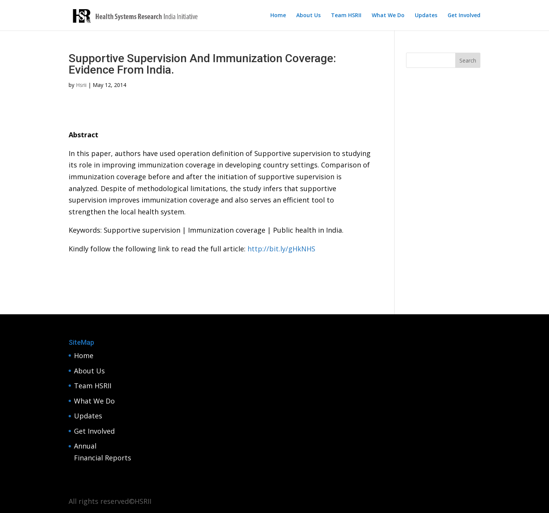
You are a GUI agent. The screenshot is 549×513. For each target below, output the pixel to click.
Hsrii (81, 84)
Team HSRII (346, 16)
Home (278, 16)
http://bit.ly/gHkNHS (281, 248)
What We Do (388, 16)
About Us (308, 16)
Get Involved (464, 16)
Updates (426, 16)
